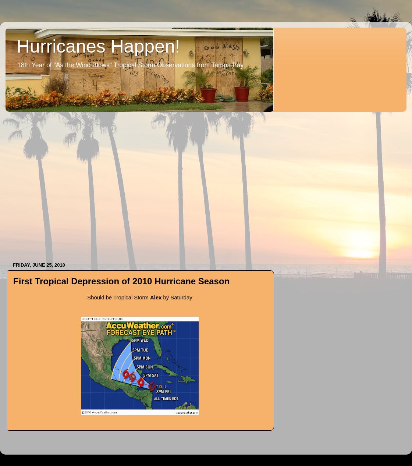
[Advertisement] (69, 183)
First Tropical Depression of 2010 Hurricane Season (121, 281)
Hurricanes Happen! (98, 46)
